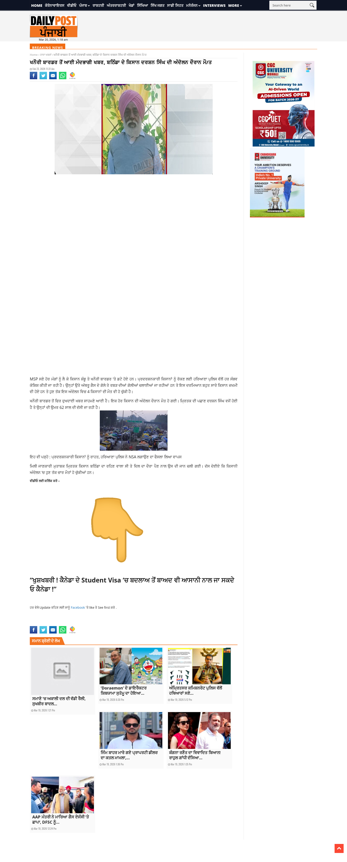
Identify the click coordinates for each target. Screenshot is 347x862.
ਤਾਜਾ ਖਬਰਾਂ (45, 55)
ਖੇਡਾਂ (131, 5)
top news (86, 623)
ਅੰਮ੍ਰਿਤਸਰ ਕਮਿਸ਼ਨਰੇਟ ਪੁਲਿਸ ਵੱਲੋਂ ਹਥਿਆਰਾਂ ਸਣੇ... (195, 690)
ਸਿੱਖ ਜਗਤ (157, 5)
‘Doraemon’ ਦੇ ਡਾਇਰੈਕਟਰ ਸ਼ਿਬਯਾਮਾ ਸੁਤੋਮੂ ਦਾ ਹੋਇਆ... (124, 690)
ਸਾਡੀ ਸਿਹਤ (175, 5)
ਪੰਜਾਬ (83, 5)
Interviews (214, 5)
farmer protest (39, 623)
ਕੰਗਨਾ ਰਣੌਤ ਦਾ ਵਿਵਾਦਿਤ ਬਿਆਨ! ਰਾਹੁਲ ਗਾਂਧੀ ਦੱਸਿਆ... (195, 755)
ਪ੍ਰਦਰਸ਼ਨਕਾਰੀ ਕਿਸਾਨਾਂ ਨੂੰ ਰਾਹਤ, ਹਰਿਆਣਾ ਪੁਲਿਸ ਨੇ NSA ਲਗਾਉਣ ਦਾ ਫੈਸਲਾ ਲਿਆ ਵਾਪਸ (116, 456)
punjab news (72, 623)
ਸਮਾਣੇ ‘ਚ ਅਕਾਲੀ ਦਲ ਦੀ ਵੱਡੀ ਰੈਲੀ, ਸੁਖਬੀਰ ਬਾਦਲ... (59, 701)
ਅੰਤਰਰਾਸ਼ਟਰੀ (116, 5)
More (233, 5)
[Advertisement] (134, 213)
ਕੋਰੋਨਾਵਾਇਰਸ (54, 5)
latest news (57, 623)
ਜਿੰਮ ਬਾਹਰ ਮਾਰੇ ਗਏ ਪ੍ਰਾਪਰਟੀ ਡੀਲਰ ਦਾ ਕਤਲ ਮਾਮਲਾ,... (129, 755)
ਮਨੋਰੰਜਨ (192, 5)
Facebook (78, 607)
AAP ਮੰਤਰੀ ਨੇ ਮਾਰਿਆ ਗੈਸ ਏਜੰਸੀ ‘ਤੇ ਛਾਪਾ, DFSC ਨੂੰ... (60, 819)
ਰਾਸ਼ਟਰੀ (98, 5)
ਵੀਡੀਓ (71, 5)
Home (36, 5)
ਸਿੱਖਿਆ (142, 5)
